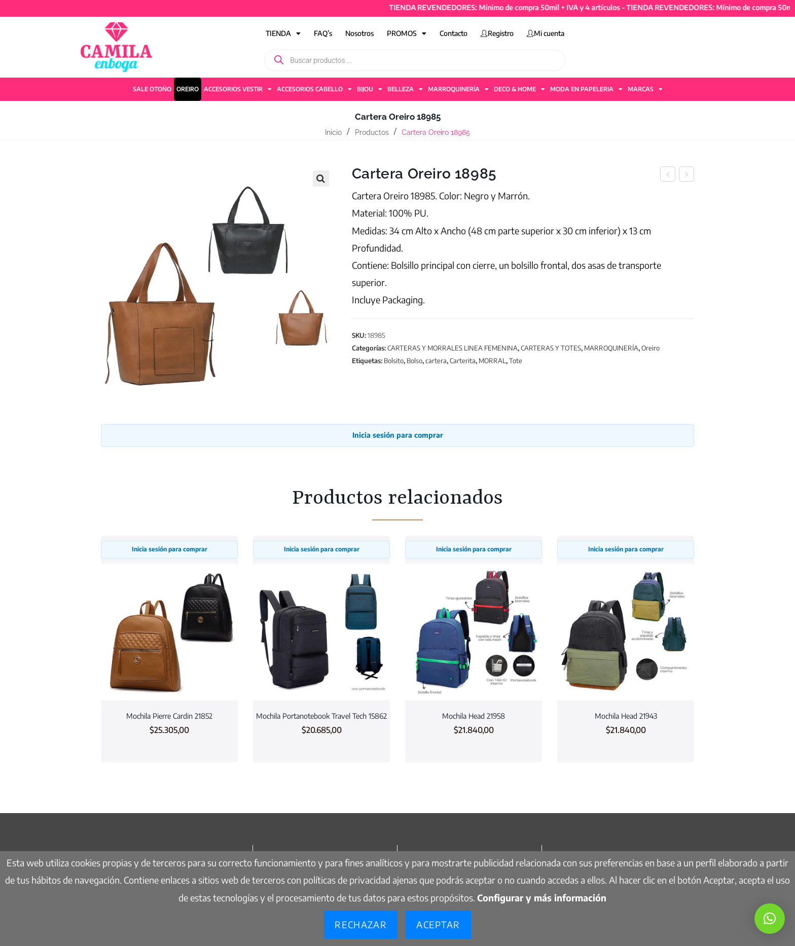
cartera (436, 361)
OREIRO (187, 89)
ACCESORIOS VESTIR (238, 89)
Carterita (463, 361)
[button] (321, 178)
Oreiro (650, 348)
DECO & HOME (519, 89)
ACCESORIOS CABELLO (314, 89)
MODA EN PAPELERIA (586, 89)
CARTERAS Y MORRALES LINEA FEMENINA (452, 348)
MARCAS (645, 89)
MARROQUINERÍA (458, 89)
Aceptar (438, 924)
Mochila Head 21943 (626, 715)
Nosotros (359, 33)
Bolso (414, 361)
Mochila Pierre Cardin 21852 (169, 715)
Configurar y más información (541, 897)
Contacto (453, 33)
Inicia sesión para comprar (397, 435)
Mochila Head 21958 (473, 715)
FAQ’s (323, 33)
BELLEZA (405, 89)
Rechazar (361, 924)
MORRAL (492, 361)
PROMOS (406, 33)
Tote (515, 361)
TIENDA (283, 33)
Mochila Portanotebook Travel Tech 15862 (321, 715)
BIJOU (369, 89)
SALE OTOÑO (152, 89)
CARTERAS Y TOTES (551, 348)
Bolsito (394, 361)
